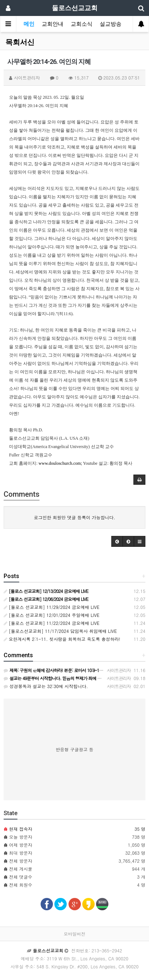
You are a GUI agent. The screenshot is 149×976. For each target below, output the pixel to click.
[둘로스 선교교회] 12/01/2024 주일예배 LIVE (51, 615)
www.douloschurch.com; (60, 463)
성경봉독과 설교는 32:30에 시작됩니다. (46, 686)
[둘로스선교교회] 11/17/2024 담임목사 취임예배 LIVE (60, 631)
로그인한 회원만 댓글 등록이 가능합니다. (74, 517)
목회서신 (19, 42)
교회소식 (81, 24)
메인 (29, 24)
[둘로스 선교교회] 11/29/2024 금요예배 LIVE (51, 607)
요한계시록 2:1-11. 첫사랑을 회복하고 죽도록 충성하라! (62, 639)
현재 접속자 (20, 829)
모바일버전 (75, 934)
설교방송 (110, 24)
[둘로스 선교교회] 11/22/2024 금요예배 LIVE (51, 623)
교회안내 (52, 24)
